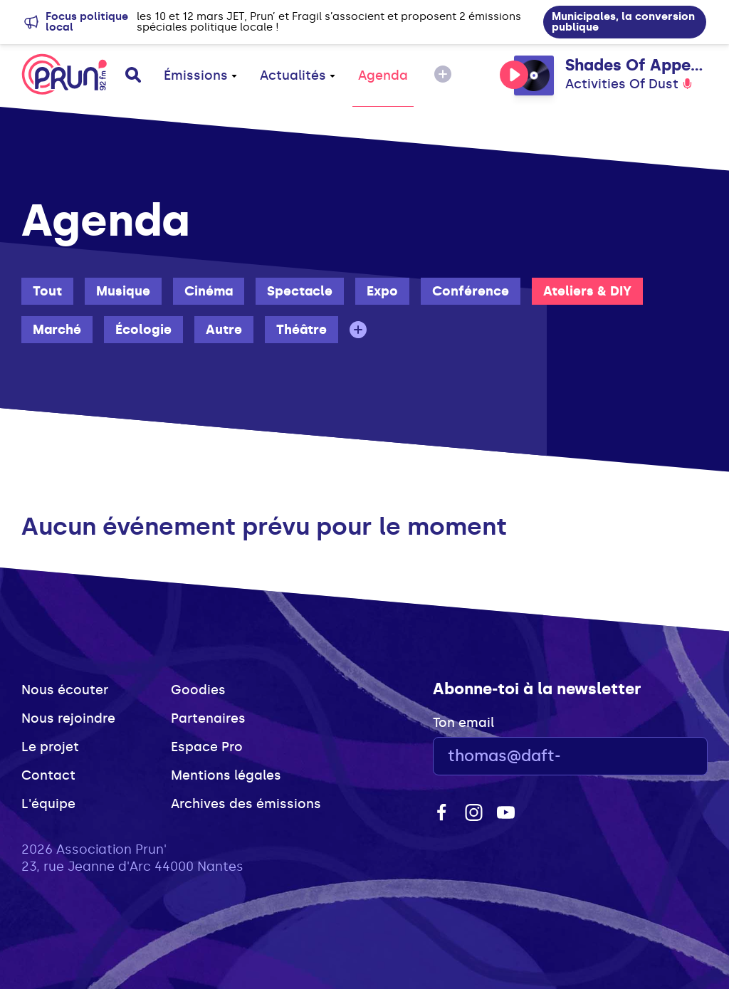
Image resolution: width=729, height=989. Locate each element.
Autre (224, 329)
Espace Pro (207, 747)
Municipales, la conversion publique (623, 21)
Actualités (297, 75)
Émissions (200, 75)
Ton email (463, 723)
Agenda (383, 75)
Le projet (50, 747)
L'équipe (48, 804)
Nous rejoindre (68, 718)
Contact (48, 775)
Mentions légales (226, 775)
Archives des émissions (246, 804)
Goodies (198, 690)
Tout (47, 291)
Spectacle (299, 291)
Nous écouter (64, 690)
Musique (123, 291)
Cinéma (208, 291)
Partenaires (208, 718)
